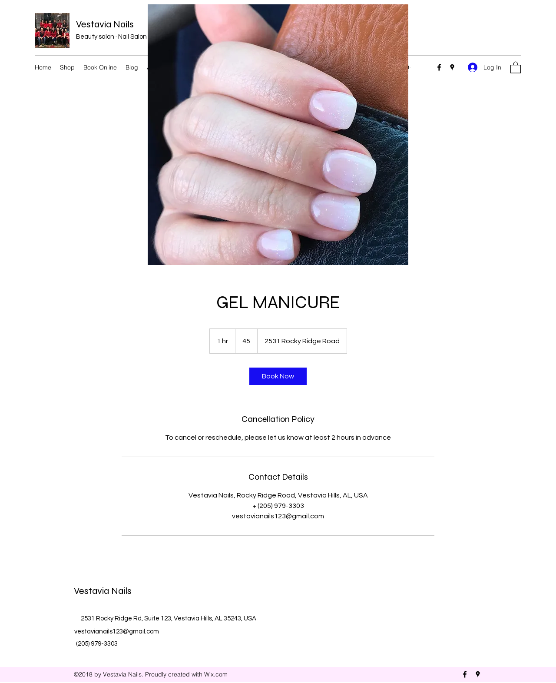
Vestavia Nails (105, 24)
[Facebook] (439, 67)
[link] (278, 376)
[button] (515, 67)
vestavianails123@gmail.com (116, 631)
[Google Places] (452, 67)
